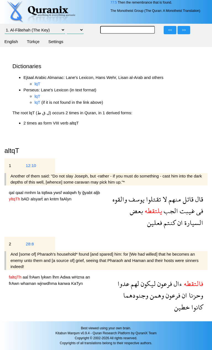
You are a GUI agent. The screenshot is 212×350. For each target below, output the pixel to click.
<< (170, 30)
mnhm (31, 192)
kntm (55, 199)
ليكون (147, 283)
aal (26, 277)
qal (12, 192)
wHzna (78, 277)
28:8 (30, 244)
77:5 (113, 2)
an (47, 199)
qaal (20, 192)
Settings (55, 41)
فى (199, 211)
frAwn (35, 277)
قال (198, 199)
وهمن (156, 295)
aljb (97, 192)
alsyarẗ (37, 199)
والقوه (119, 199)
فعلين (154, 222)
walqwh (70, 192)
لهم (134, 283)
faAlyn (65, 199)
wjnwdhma (47, 283)
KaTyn (77, 283)
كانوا (196, 307)
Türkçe (33, 41)
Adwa (66, 277)
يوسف (135, 199)
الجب (170, 211)
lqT (37, 83)
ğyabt (88, 192)
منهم (174, 199)
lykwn (46, 277)
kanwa (64, 283)
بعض (136, 211)
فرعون (164, 283)
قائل (187, 199)
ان (179, 222)
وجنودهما (135, 295)
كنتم (169, 222)
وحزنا (195, 295)
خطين (182, 307)
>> (184, 30)
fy (80, 192)
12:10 (31, 165)
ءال (177, 283)
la (39, 192)
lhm (56, 277)
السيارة (193, 222)
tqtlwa (47, 192)
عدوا (123, 283)
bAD (25, 199)
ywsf (58, 192)
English (11, 41)
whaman (28, 283)
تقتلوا (152, 199)
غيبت (186, 211)
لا (164, 199)
